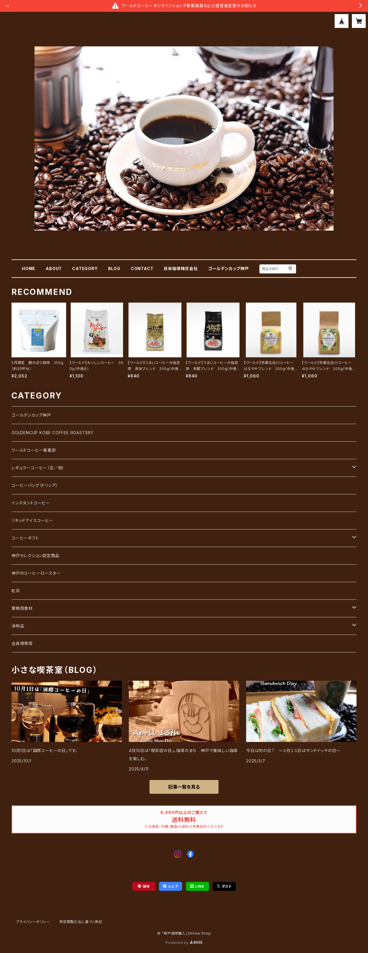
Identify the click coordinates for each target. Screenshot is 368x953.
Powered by (184, 942)
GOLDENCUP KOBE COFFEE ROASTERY (52, 432)
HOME (28, 268)
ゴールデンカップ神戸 (228, 268)
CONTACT (142, 268)
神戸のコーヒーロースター (36, 573)
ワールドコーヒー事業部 (34, 450)
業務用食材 (22, 608)
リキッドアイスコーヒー (32, 520)
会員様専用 (22, 643)
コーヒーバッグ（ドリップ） (35, 485)
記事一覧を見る (184, 787)
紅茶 (16, 590)
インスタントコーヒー (31, 502)
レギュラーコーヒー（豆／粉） (38, 467)
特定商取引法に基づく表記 (80, 922)
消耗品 (18, 625)
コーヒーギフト (25, 538)
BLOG (114, 268)
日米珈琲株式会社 (181, 268)
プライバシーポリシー (33, 922)
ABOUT (54, 268)
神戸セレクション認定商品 (36, 555)
